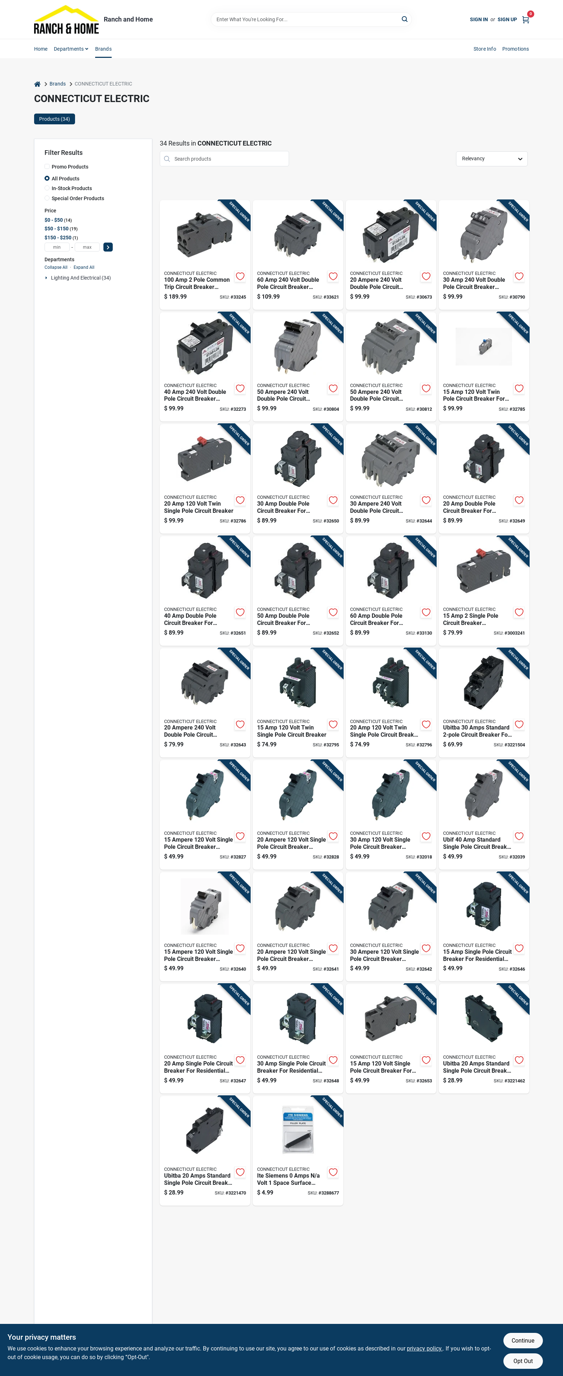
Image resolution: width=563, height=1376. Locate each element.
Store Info (485, 49)
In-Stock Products (72, 188)
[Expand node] (47, 277)
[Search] (405, 19)
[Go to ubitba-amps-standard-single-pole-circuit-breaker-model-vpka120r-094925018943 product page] (205, 1151)
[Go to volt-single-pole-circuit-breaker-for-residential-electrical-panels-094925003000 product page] (391, 1039)
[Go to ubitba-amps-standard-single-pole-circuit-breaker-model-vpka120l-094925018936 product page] (484, 1039)
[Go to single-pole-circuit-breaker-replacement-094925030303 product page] (484, 591)
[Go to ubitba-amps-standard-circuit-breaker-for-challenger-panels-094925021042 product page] (484, 703)
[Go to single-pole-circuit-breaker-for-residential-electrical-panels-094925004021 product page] (298, 1039)
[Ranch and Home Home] (66, 19)
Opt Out (523, 1361)
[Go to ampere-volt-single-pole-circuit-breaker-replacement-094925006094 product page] (391, 927)
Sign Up (507, 19)
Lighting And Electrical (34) (81, 278)
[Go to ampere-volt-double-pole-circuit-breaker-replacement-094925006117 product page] (391, 479)
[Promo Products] (47, 166)
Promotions (515, 49)
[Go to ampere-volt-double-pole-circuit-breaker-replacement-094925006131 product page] (391, 367)
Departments (69, 49)
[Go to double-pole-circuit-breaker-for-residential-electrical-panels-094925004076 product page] (205, 591)
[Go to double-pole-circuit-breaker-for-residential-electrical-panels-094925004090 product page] (391, 591)
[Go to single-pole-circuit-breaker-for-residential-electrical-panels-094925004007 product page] (484, 927)
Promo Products (70, 167)
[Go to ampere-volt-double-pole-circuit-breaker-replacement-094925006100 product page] (205, 703)
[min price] (57, 247)
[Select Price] (108, 247)
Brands (103, 49)
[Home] (37, 84)
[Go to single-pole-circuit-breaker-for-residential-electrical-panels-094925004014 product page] (205, 1039)
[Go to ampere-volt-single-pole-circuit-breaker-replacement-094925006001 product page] (205, 815)
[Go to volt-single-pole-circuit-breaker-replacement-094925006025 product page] (391, 815)
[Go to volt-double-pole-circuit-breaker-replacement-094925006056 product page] (205, 367)
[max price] (87, 247)
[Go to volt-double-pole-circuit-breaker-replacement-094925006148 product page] (298, 255)
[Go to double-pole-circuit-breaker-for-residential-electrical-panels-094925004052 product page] (484, 479)
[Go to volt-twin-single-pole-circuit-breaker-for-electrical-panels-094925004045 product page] (391, 703)
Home (41, 49)
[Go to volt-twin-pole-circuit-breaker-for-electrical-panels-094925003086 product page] (484, 367)
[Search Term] (311, 19)
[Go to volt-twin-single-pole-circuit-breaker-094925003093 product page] (205, 479)
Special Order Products (78, 198)
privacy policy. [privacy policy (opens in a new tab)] (425, 1348)
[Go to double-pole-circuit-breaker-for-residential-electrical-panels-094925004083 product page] (298, 591)
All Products (65, 178)
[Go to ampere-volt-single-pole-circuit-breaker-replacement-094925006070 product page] (205, 927)
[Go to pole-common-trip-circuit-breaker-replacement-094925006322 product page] (205, 255)
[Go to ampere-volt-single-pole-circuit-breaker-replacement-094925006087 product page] (298, 927)
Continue (523, 1340)
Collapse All (56, 267)
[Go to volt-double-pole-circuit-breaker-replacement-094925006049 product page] (484, 255)
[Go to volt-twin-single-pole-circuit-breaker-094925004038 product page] (298, 703)
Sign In (479, 19)
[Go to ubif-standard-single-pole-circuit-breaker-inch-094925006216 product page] (484, 815)
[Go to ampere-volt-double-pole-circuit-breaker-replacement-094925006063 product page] (298, 367)
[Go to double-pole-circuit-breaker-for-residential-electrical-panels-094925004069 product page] (298, 479)
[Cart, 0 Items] (525, 19)
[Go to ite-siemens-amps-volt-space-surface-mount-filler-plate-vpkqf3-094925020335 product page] (298, 1151)
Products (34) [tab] (54, 119)
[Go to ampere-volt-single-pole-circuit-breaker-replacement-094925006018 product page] (298, 815)
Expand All (84, 267)
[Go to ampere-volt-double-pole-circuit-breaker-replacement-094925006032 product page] (391, 255)
